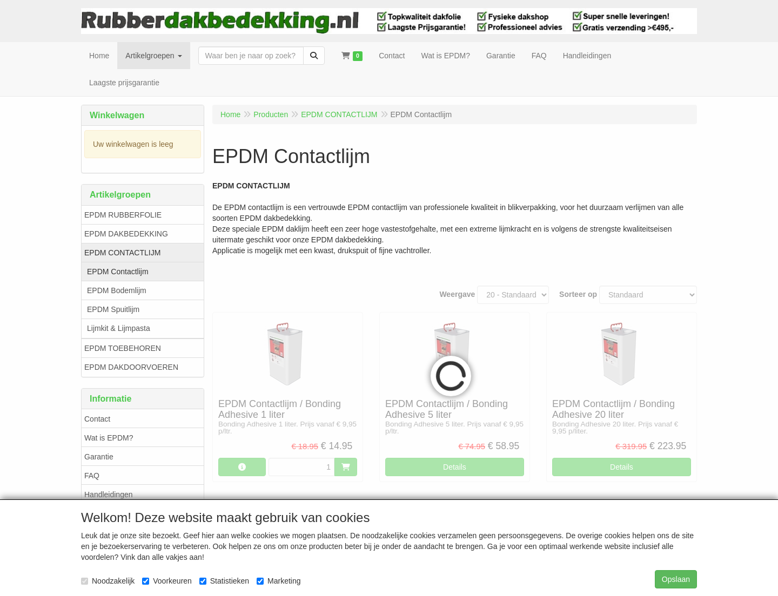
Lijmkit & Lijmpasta (118, 328)
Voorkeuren (167, 581)
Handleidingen (108, 494)
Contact (97, 419)
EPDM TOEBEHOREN (122, 348)
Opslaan (676, 579)
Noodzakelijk (108, 581)
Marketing (278, 581)
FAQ (91, 475)
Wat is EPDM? (108, 438)
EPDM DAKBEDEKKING (126, 233)
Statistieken (224, 581)
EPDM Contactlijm (118, 271)
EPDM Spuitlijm (113, 309)
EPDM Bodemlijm (116, 290)
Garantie (98, 456)
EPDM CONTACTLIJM (122, 252)
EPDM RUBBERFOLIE (123, 215)
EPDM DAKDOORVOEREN (131, 367)
